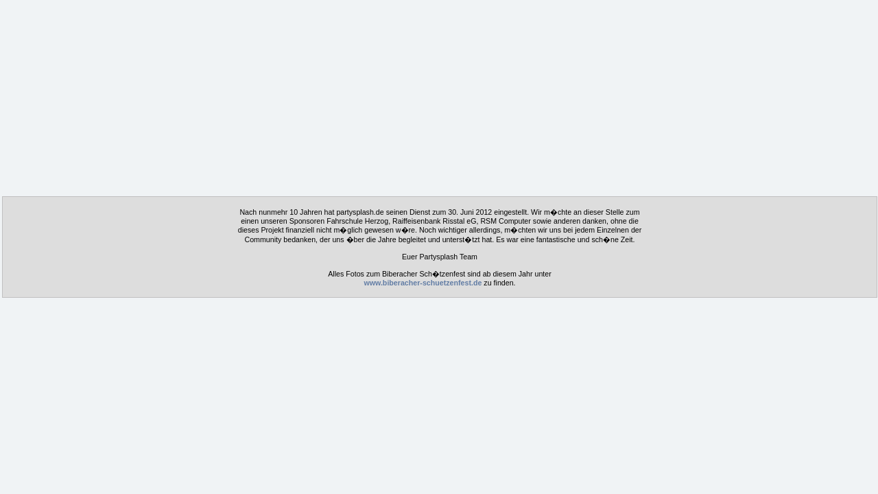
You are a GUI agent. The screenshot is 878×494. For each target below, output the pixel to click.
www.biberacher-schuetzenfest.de (423, 283)
